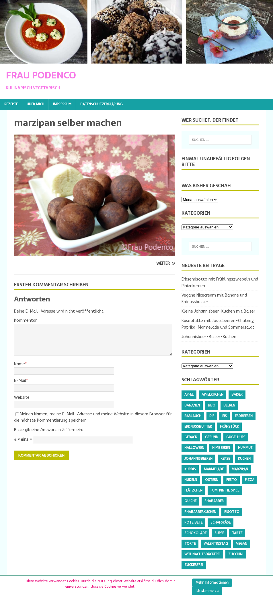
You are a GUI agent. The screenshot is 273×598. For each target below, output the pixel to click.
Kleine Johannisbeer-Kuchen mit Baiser (218, 311)
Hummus (245, 448)
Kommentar (25, 320)
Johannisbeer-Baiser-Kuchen (209, 336)
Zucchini (235, 554)
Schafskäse (220, 522)
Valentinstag (216, 544)
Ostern (211, 480)
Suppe (219, 533)
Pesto (231, 480)
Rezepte (11, 104)
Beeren (229, 405)
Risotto (231, 512)
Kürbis (190, 469)
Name (19, 364)
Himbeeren (221, 448)
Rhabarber (214, 501)
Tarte (237, 533)
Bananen (192, 405)
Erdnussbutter (198, 427)
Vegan (241, 544)
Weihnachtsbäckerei (202, 554)
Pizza (249, 480)
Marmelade (214, 469)
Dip (211, 416)
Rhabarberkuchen (200, 512)
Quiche (190, 501)
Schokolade (195, 533)
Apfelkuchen (212, 394)
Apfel (189, 394)
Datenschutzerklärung (101, 104)
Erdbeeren (244, 416)
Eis (224, 416)
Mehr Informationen (212, 583)
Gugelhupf (235, 437)
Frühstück (229, 427)
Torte (190, 544)
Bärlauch (192, 416)
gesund (211, 437)
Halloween (194, 448)
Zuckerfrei (193, 565)
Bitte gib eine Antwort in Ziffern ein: (48, 429)
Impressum (62, 104)
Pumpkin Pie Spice (224, 490)
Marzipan (240, 469)
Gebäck (190, 437)
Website (22, 397)
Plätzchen (193, 490)
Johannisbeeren (198, 459)
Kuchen (244, 459)
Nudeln (190, 480)
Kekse (225, 459)
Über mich (35, 104)
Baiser (237, 394)
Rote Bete (193, 522)
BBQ (211, 405)
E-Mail (20, 380)
